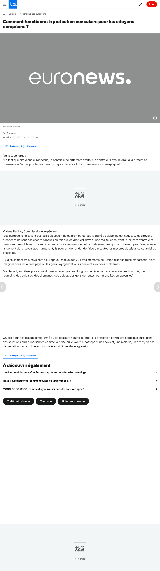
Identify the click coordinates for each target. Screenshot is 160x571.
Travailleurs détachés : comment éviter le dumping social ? (37, 380)
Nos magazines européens (33, 14)
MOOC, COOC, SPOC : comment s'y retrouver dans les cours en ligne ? (43, 389)
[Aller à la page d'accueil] (13, 4)
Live (151, 4)
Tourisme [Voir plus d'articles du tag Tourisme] (46, 401)
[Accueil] (4, 13)
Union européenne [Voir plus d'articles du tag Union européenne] (73, 401)
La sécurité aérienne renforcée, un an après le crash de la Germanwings (44, 372)
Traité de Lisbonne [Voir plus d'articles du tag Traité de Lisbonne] (18, 401)
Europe (12, 14)
